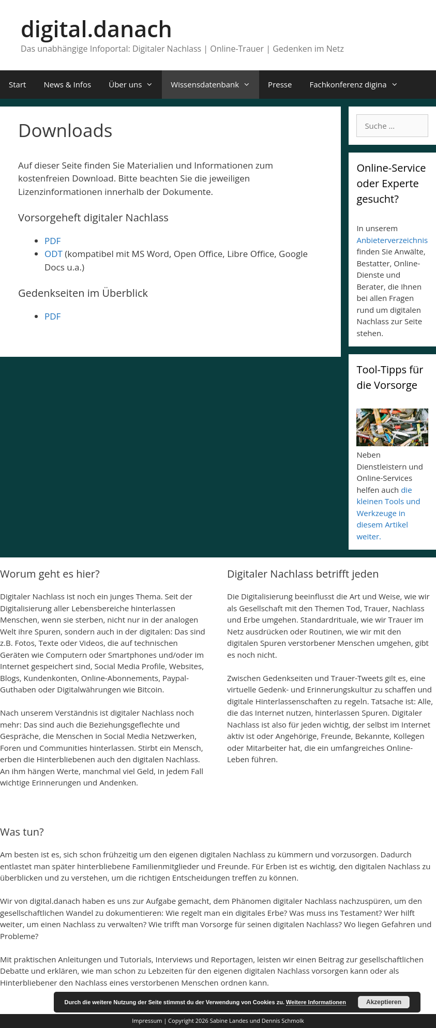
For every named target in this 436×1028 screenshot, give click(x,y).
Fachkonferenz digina (358, 84)
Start (17, 84)
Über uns (135, 84)
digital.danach (96, 28)
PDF (52, 241)
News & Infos (67, 84)
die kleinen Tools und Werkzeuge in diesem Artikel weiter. (388, 513)
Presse (280, 84)
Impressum (147, 1020)
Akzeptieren (383, 1002)
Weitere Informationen (316, 1002)
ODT (53, 254)
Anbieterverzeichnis (392, 240)
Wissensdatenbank (215, 84)
